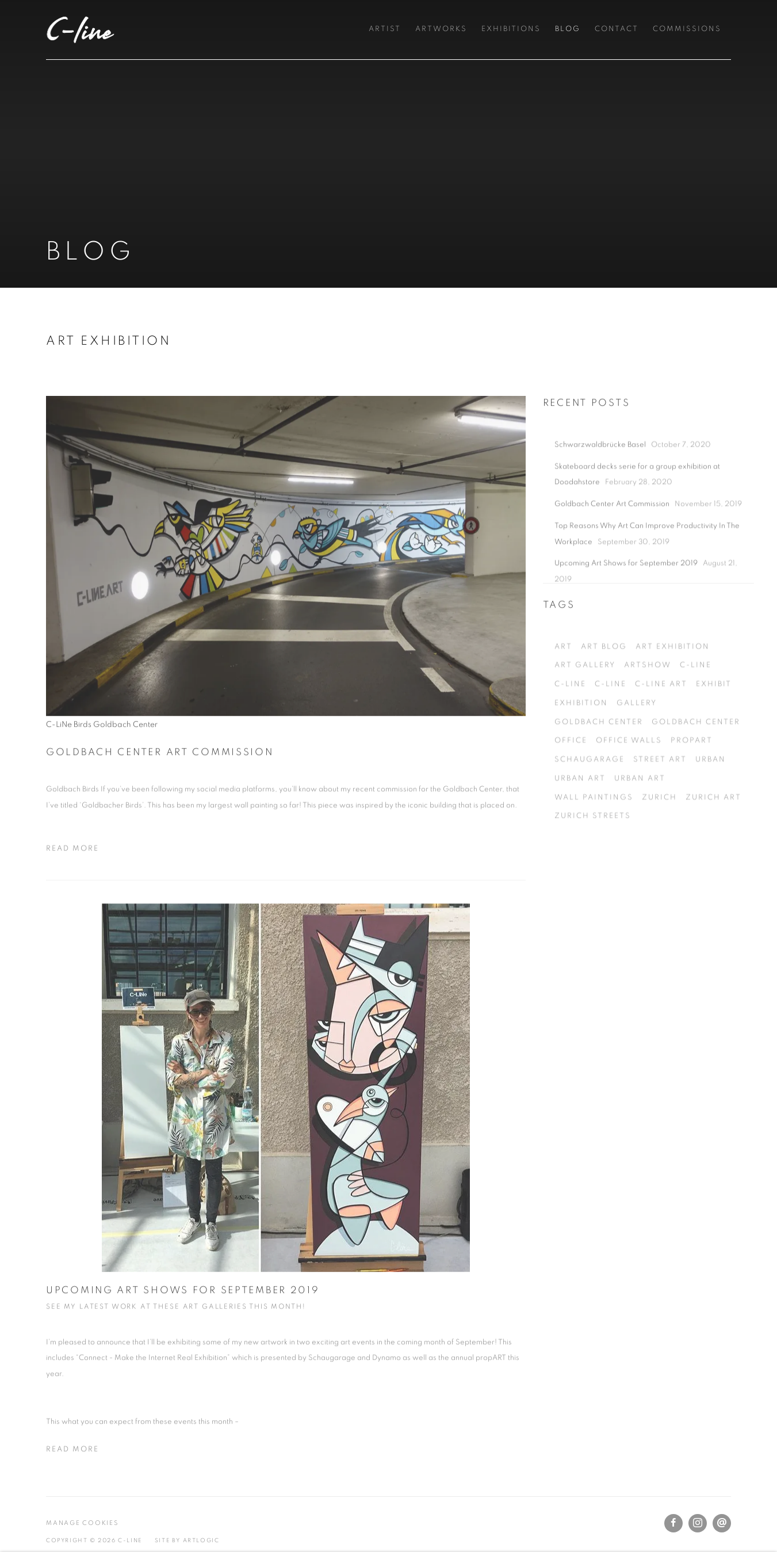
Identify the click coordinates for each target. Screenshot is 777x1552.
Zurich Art (713, 861)
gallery (637, 767)
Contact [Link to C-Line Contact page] (616, 29)
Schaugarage (589, 823)
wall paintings (593, 861)
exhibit (714, 748)
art (563, 710)
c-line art (661, 748)
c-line (695, 729)
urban (710, 823)
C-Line (80, 29)
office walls (629, 804)
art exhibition (673, 710)
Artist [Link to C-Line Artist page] (385, 29)
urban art (580, 842)
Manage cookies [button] (82, 1523)
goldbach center (598, 786)
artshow (647, 729)
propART (692, 804)
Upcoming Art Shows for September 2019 (183, 1321)
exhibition (581, 767)
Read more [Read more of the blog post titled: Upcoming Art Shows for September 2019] (72, 1481)
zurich (659, 861)
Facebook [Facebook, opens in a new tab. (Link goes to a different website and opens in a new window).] (673, 1523)
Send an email (722, 1523)
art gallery (584, 729)
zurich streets (592, 879)
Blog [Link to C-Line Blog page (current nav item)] (567, 29)
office (570, 804)
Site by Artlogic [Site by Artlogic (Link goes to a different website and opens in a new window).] (187, 1540)
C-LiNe (570, 748)
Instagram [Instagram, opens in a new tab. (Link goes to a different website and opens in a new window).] (697, 1523)
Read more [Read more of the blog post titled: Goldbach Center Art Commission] (72, 880)
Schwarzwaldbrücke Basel (601, 508)
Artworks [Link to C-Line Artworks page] (441, 29)
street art (660, 823)
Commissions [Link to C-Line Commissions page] (687, 29)
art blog (604, 710)
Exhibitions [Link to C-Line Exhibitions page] (511, 29)
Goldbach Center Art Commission (160, 783)
